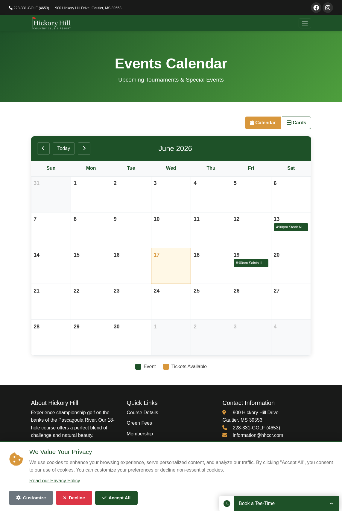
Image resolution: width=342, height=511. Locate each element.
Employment (140, 465)
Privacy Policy (196, 492)
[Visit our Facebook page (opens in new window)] (37, 450)
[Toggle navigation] (305, 23)
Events (134, 444)
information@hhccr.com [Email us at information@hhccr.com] (258, 435)
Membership (140, 433)
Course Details (142, 412)
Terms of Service (230, 492)
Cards (296, 122)
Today (63, 148)
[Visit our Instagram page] (328, 7)
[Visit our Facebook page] (316, 7)
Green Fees (139, 423)
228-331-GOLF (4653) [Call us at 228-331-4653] (256, 427)
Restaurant (138, 455)
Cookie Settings (267, 492)
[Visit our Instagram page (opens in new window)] (53, 450)
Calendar (263, 122)
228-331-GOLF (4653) (29, 8)
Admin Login (299, 492)
